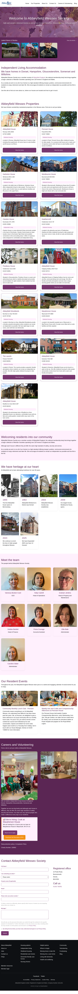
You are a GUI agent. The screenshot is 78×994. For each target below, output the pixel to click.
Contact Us (52, 3)
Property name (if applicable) (8, 883)
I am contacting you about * (8, 875)
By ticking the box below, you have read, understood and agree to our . (24, 932)
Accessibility (26, 983)
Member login (5, 972)
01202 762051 (57, 888)
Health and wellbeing (46, 963)
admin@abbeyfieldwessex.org (12, 830)
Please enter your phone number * (9, 897)
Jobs (2, 954)
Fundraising (63, 954)
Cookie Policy (45, 983)
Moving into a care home (47, 957)
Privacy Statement (35, 983)
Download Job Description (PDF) (16, 839)
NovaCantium (43, 989)
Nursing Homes (25, 965)
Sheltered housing (26, 954)
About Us (44, 3)
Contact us (4, 957)
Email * (3, 890)
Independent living (26, 951)
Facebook (36, 979)
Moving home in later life (47, 954)
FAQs (3, 960)
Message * (3, 910)
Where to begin (44, 951)
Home (27, 3)
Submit (5, 936)
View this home (19, 150)
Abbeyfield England (39, 77)
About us (4, 951)
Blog (75, 3)
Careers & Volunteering (65, 3)
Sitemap (53, 983)
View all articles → (72, 40)
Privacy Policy (32, 928)
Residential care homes (28, 957)
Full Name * (4, 868)
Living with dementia (46, 960)
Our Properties (35, 3)
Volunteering (63, 951)
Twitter (43, 979)
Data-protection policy (7, 846)
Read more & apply (11, 834)
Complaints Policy (21, 846)
